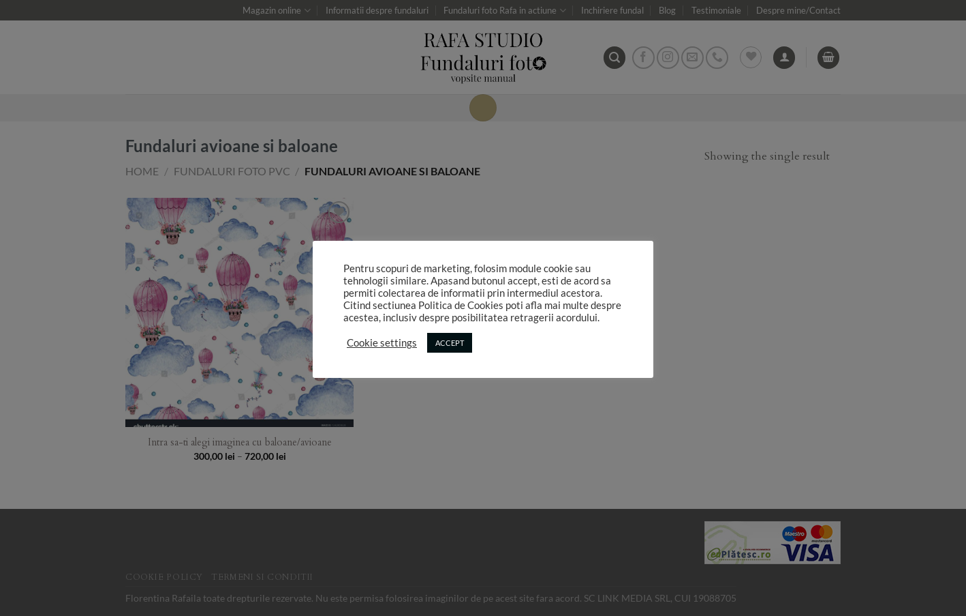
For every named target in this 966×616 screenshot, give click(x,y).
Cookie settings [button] (382, 343)
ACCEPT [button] (449, 342)
